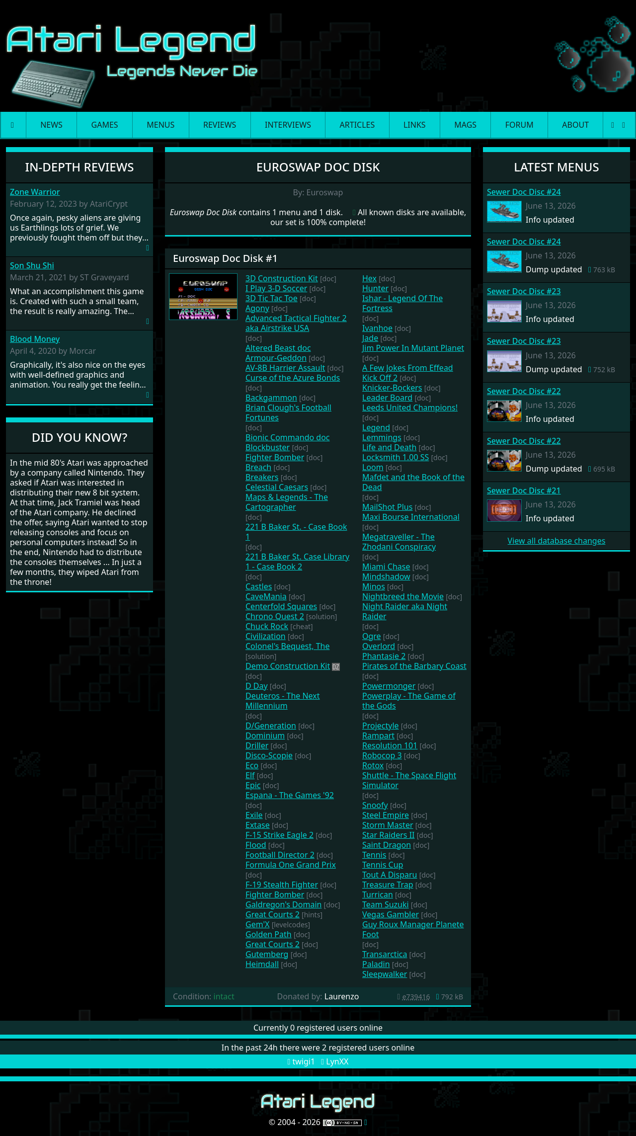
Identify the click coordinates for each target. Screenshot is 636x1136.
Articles (357, 124)
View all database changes (557, 540)
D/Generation (270, 725)
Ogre (371, 636)
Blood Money (35, 339)
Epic (253, 785)
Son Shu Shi (32, 265)
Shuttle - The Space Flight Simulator (409, 780)
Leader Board (387, 398)
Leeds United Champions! (410, 407)
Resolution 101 (389, 745)
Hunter (375, 288)
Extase (257, 825)
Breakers (262, 477)
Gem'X (257, 924)
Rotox (373, 765)
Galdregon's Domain (283, 904)
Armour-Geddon (276, 358)
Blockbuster (267, 447)
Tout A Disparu (389, 875)
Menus (160, 124)
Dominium (265, 735)
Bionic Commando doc (287, 437)
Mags (465, 124)
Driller (256, 745)
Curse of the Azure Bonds (292, 378)
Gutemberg (266, 954)
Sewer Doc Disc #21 (524, 490)
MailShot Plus (387, 507)
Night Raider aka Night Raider (404, 611)
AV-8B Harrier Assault (285, 368)
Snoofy (375, 805)
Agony (257, 308)
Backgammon (271, 398)
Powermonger (388, 686)
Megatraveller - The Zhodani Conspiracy (399, 542)
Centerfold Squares (281, 606)
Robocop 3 (382, 755)
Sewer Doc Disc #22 (524, 391)
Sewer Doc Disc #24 (524, 191)
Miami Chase (386, 566)
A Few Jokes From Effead (407, 368)
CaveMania (266, 596)
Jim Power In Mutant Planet (413, 348)
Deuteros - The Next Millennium (282, 701)
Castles (258, 586)
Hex (369, 278)
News (51, 124)
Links (414, 124)
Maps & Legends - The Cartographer (286, 502)
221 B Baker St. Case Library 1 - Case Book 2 (297, 561)
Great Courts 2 (272, 914)
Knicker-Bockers (392, 388)
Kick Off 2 (380, 378)
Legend (376, 427)
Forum (519, 124)
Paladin (376, 964)
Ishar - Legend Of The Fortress (402, 303)
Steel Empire (385, 815)
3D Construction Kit (281, 278)
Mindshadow (386, 576)
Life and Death (389, 447)
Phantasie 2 (383, 656)
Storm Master (387, 825)
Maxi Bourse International (411, 517)
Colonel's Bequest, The (287, 646)
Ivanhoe (377, 328)
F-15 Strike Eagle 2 (279, 835)
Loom (373, 467)
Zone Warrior (35, 192)
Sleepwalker (384, 974)
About (575, 124)
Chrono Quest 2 (274, 616)
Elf (250, 775)
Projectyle (380, 725)
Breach (258, 467)
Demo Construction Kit (287, 666)
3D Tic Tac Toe (271, 298)
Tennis (374, 855)
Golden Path (268, 934)
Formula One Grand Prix (290, 865)
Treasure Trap (387, 885)
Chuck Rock (266, 626)
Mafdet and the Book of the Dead (413, 482)
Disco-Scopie (269, 755)
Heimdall (262, 964)
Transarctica (384, 954)
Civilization (265, 636)
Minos (373, 586)
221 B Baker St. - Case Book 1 (296, 532)
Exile (254, 815)
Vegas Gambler (390, 914)
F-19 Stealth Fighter (281, 885)
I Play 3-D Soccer (276, 288)
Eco (251, 765)
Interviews (288, 124)
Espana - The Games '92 (289, 795)
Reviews (219, 124)
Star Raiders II (388, 835)
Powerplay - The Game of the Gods (409, 701)
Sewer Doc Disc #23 (524, 291)
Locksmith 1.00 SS (395, 457)
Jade (370, 338)
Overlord (378, 646)
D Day (256, 686)
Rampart (378, 735)
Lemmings (381, 437)
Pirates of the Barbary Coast (414, 666)
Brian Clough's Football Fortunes (288, 412)
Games (104, 124)
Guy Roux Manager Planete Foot (413, 929)
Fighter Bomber (274, 457)
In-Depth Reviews (79, 167)
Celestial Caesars (276, 487)
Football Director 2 (280, 855)
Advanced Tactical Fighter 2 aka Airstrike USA (296, 323)
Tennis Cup (382, 864)
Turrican (377, 894)
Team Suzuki (385, 904)
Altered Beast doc (278, 347)
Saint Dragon (386, 845)
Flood (255, 845)
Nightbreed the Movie (403, 596)
